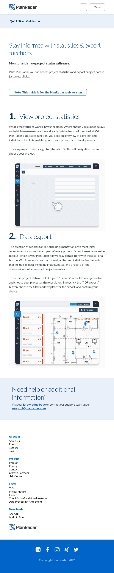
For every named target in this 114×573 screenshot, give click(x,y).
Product (13, 462)
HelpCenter (16, 476)
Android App (16, 517)
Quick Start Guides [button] (23, 21)
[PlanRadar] (23, 7)
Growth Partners (19, 472)
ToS (11, 488)
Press (12, 444)
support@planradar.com (29, 408)
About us (14, 440)
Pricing (13, 466)
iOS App (14, 513)
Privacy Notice (17, 491)
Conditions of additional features (28, 498)
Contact (14, 469)
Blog (11, 450)
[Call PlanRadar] (83, 7)
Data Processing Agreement (25, 501)
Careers (13, 447)
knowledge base (34, 404)
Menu (97, 7)
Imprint (13, 494)
